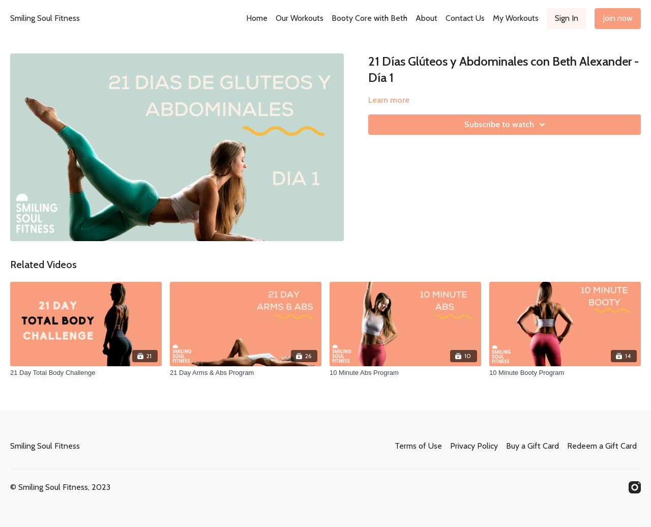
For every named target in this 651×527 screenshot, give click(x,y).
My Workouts (516, 18)
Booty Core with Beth (369, 18)
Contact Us (465, 18)
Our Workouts (299, 18)
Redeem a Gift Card (602, 446)
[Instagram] (635, 487)
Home (257, 18)
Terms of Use (418, 446)
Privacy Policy (474, 446)
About (426, 18)
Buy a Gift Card (532, 446)
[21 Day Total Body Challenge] (86, 373)
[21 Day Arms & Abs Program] (245, 373)
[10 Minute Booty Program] (565, 373)
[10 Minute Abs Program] (405, 373)
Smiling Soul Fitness (45, 18)
